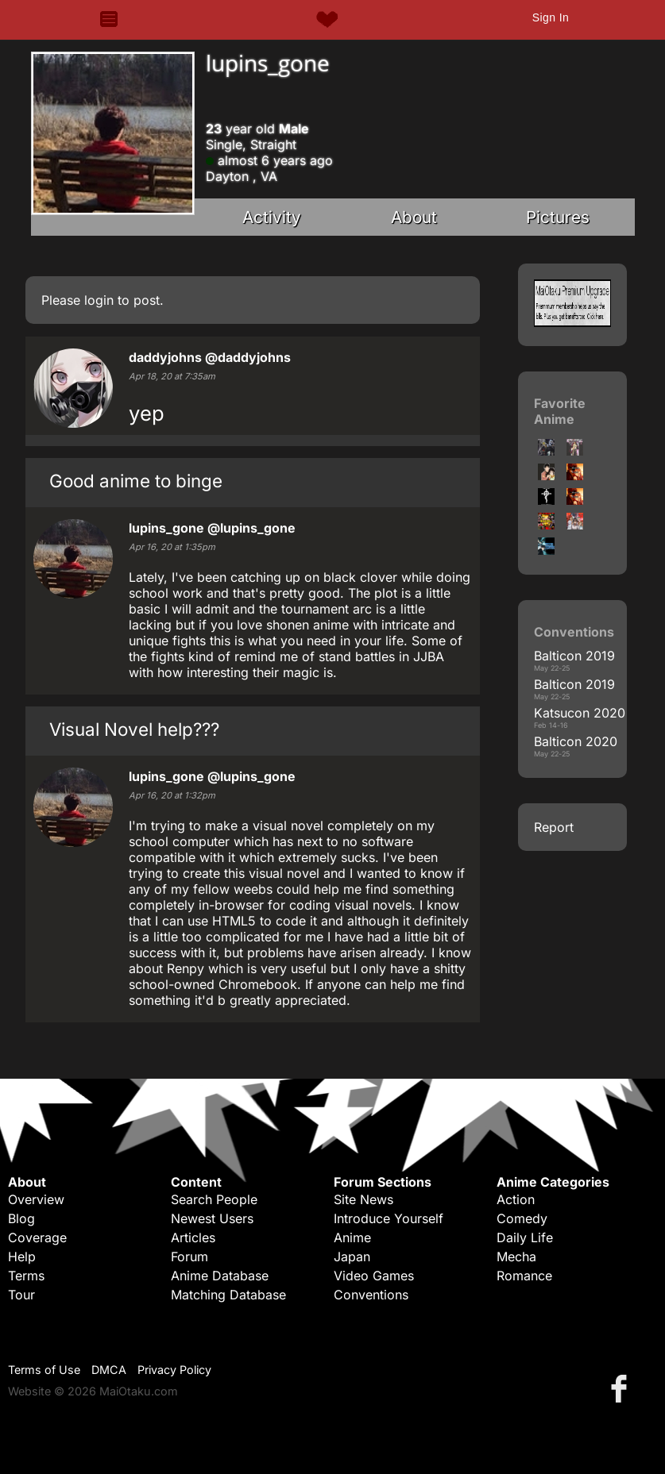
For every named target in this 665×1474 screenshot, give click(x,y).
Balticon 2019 (574, 656)
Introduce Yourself (388, 1218)
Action (516, 1199)
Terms (26, 1275)
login (99, 300)
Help (22, 1256)
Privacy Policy (174, 1369)
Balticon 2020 (575, 741)
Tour (21, 1295)
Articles (193, 1237)
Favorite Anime (560, 411)
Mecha (516, 1256)
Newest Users (212, 1218)
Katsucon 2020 (579, 713)
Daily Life (525, 1237)
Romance (524, 1275)
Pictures (558, 217)
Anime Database (220, 1275)
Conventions (371, 1295)
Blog (21, 1218)
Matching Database (228, 1295)
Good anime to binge (135, 480)
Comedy (522, 1218)
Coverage (37, 1237)
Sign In (550, 17)
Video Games (374, 1275)
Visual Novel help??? (134, 729)
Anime (352, 1237)
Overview (36, 1199)
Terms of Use (44, 1369)
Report (554, 827)
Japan (352, 1256)
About (414, 217)
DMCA (108, 1369)
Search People (214, 1199)
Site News (363, 1199)
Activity (271, 217)
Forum (189, 1256)
